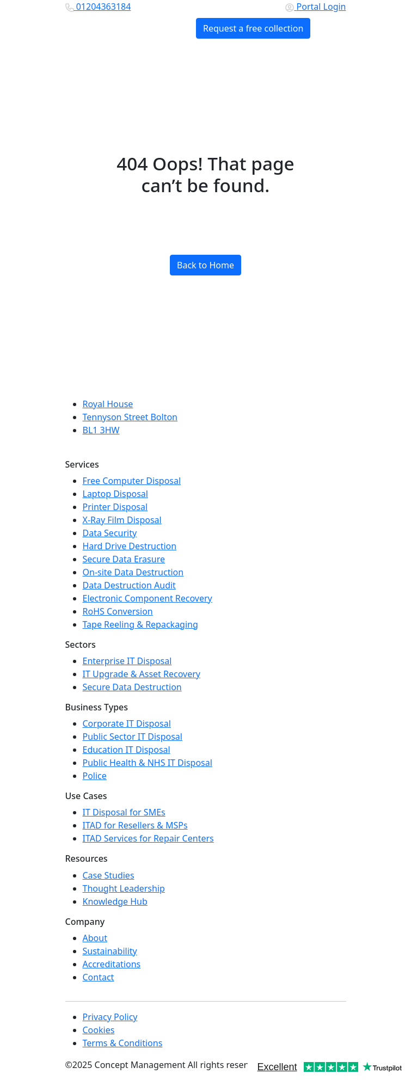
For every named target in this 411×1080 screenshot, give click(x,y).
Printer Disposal (115, 507)
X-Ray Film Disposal (122, 520)
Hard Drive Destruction (130, 546)
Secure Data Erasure (124, 559)
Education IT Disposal (126, 750)
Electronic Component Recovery (147, 598)
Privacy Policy (110, 1017)
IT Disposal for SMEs (124, 812)
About (95, 938)
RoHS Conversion (118, 611)
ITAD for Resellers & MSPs (135, 825)
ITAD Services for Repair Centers (148, 838)
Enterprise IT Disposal (127, 661)
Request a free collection (253, 28)
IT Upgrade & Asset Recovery (141, 674)
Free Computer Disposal (132, 481)
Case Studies (108, 875)
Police (95, 776)
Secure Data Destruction (132, 687)
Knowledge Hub (115, 901)
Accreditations (112, 964)
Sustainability (110, 951)
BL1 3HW (101, 430)
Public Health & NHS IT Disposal (147, 763)
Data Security (110, 533)
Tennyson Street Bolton (130, 417)
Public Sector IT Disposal (132, 736)
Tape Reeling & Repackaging (140, 624)
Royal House (108, 404)
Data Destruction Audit (129, 585)
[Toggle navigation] (328, 28)
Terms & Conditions (123, 1043)
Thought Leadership (124, 888)
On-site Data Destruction (133, 572)
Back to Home (205, 265)
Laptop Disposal (115, 494)
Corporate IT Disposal (127, 723)
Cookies (99, 1030)
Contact (98, 977)
